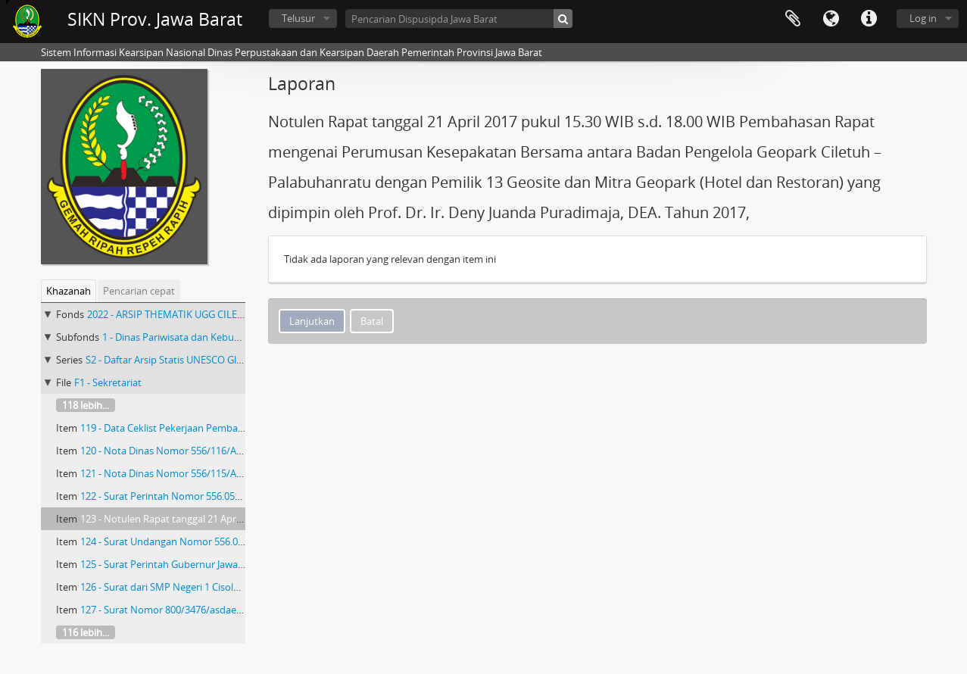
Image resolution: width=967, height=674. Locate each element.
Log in (923, 18)
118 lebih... (85, 405)
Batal (371, 321)
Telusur (298, 18)
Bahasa (831, 19)
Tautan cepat (868, 19)
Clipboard (793, 19)
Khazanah (68, 291)
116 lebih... (85, 632)
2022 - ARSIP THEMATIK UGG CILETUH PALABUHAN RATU (215, 314)
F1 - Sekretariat (108, 382)
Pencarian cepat (139, 291)
